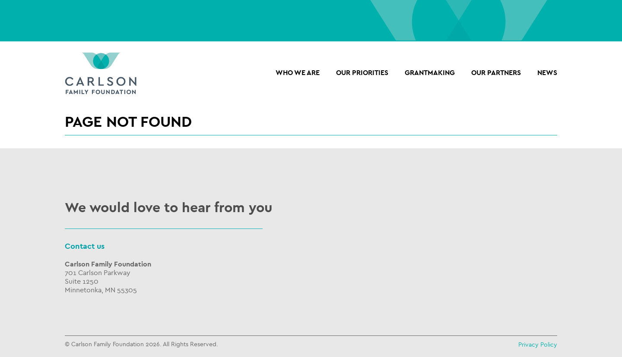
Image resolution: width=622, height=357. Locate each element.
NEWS (547, 73)
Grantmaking (430, 73)
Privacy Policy (537, 344)
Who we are (298, 73)
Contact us (85, 246)
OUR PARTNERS (496, 73)
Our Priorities (362, 73)
